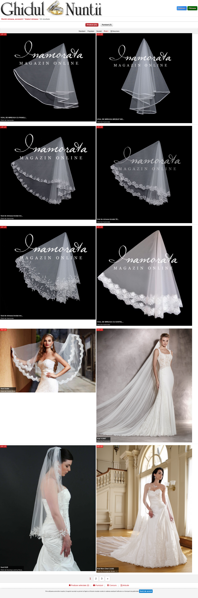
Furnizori (98, 585)
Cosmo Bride (11, 391)
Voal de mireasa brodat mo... (12, 216)
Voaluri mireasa (31, 19)
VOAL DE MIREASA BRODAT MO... (110, 119)
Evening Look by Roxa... (15, 570)
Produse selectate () (79, 585)
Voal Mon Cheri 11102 (105, 569)
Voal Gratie (5, 389)
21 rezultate (45, 19)
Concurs (112, 585)
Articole (125, 585)
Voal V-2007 (101, 439)
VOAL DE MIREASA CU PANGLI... (14, 118)
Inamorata (10, 120)
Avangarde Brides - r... (110, 571)
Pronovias (106, 441)
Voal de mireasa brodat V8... (108, 219)
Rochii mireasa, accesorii (12, 19)
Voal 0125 (4, 567)
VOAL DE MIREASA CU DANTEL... (110, 322)
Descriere (115, 31)
